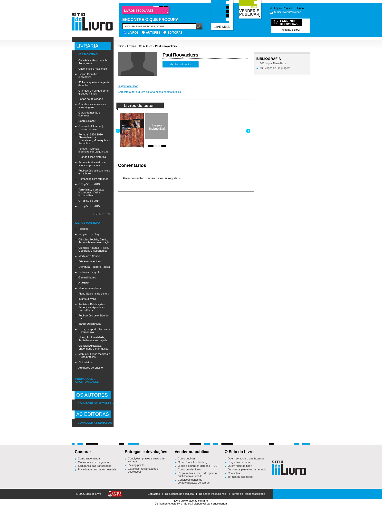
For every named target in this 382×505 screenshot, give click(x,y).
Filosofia (83, 228)
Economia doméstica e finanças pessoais (91, 164)
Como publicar (186, 458)
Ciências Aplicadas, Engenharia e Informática (93, 347)
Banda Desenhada (89, 323)
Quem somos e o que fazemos (246, 458)
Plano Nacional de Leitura (93, 293)
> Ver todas (102, 213)
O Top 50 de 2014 (89, 200)
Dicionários (85, 362)
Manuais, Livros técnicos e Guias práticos (94, 355)
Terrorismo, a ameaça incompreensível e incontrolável (91, 192)
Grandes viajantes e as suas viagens (92, 106)
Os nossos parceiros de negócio (247, 469)
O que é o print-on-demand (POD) (198, 465)
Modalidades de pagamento (94, 462)
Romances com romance (93, 178)
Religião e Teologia (89, 234)
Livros (133, 32)
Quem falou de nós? (240, 465)
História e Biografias (90, 272)
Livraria (131, 46)
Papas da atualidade (90, 98)
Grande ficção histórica (92, 156)
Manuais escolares (89, 288)
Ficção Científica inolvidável (88, 75)
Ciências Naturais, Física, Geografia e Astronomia (93, 249)
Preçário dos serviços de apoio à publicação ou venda (197, 474)
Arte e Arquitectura (89, 261)
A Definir (83, 282)
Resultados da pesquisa (179, 493)
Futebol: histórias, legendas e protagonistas (93, 150)
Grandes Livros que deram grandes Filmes (94, 92)
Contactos (234, 473)
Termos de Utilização (240, 476)
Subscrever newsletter (287, 11)
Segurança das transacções (94, 465)
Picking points (136, 465)
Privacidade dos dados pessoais (97, 469)
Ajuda (300, 8)
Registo (287, 8)
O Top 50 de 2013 (89, 184)
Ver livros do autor (180, 64)
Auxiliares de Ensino (90, 367)
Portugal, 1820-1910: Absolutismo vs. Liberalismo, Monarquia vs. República (94, 139)
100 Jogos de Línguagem (275, 68)
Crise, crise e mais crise (92, 68)
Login (277, 8)
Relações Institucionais (213, 493)
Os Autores (145, 46)
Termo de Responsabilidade (248, 493)
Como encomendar (89, 458)
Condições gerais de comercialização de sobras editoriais (194, 482)
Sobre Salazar (87, 120)
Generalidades (87, 277)
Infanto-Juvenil (87, 298)
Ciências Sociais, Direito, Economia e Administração (94, 241)
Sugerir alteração (128, 86)
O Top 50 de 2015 (89, 206)
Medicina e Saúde (89, 256)
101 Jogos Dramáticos (273, 63)
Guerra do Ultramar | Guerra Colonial (90, 128)
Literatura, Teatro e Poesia (94, 266)
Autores (153, 32)
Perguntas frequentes (240, 462)
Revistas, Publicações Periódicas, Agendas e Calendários (91, 307)
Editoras (174, 32)
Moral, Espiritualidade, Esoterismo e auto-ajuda (92, 339)
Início (121, 46)
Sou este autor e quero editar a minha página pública (149, 91)
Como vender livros (189, 469)
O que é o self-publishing (193, 462)
